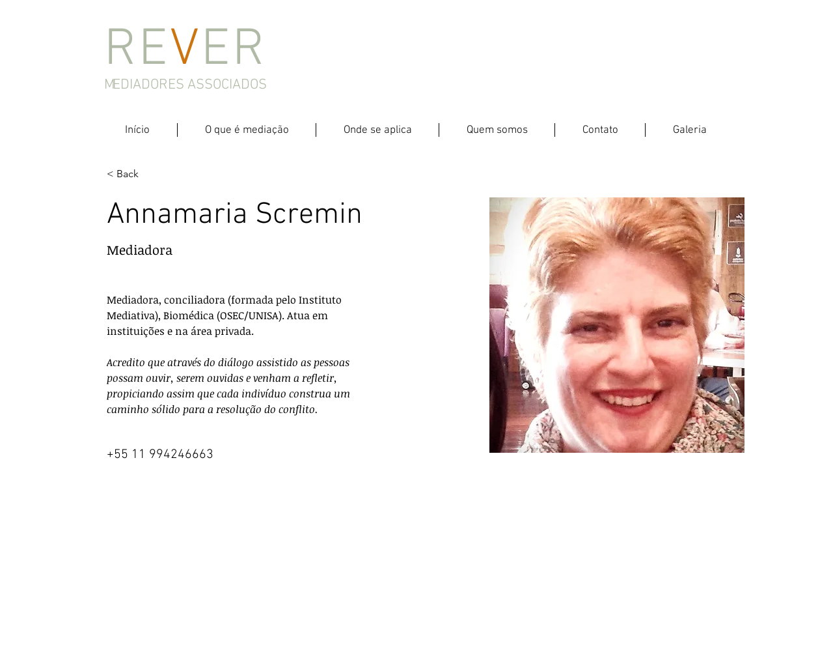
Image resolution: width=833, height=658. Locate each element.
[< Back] (132, 174)
